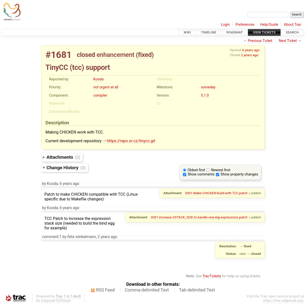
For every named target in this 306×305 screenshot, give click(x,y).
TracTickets (211, 276)
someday (208, 87)
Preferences (245, 24)
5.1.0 (205, 95)
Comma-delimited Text (147, 290)
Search (292, 32)
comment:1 (51, 236)
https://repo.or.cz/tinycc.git (129, 141)
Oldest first (196, 170)
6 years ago (251, 50)
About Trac (293, 24)
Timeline (208, 32)
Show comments (201, 174)
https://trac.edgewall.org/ (283, 301)
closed (86, 54)
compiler (100, 95)
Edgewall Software (56, 301)
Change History (65, 167)
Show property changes (239, 174)
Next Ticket (288, 41)
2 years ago (249, 55)
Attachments (63, 157)
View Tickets (264, 32)
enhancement (116, 54)
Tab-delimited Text (197, 290)
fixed (145, 54)
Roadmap (234, 32)
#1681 (58, 54)
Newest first (220, 170)
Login (225, 24)
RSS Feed (105, 290)
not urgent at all (105, 87)
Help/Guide (269, 24)
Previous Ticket (260, 41)
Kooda (98, 79)
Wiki (187, 32)
